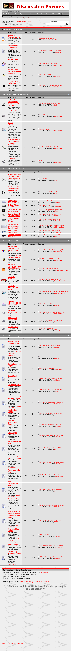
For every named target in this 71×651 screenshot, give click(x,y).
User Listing (18, 14)
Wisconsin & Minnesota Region (14, 552)
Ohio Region (12, 433)
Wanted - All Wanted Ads (12, 319)
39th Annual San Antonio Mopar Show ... (52, 389)
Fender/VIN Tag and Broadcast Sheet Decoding (13, 226)
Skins (59, 14)
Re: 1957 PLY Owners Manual (48, 268)
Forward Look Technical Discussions (14, 169)
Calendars (48, 14)
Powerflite (58, 207)
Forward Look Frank (14, 406)
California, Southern (11, 354)
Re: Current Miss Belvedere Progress (51, 147)
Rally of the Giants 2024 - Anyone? (50, 520)
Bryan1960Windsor (14, 511)
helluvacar (57, 162)
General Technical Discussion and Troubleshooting (14, 176)
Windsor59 (11, 496)
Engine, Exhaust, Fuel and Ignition (14, 215)
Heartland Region (14, 385)
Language (65, 14)
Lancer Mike (58, 65)
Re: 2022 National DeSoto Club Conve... (52, 462)
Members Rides (13, 111)
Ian (17, 525)
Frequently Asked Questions (14, 72)
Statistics (11, 14)
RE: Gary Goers (44, 129)
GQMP (57, 391)
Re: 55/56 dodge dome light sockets (50, 210)
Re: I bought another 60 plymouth (49, 345)
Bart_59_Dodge (13, 69)
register (29, 17)
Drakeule (57, 403)
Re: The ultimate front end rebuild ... (50, 230)
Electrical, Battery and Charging (14, 210)
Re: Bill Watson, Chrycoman (48, 63)
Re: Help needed (44, 357)
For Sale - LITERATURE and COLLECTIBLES (14, 266)
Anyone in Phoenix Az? (46, 368)
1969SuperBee (59, 227)
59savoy (18, 396)
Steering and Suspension (12, 231)
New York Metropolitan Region (12, 422)
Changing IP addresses (23, 21)
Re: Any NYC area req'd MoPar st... (50, 424)
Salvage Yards (13, 327)
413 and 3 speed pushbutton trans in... (51, 557)
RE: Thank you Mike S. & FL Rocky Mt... (52, 475)
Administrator (59, 40)
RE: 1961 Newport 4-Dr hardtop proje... (51, 279)
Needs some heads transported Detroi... (52, 378)
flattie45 (56, 522)
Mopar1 (56, 215)
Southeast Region (14, 499)
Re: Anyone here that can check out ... (51, 402)
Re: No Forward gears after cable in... (51, 235)
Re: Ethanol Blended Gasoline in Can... (51, 546)
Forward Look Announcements (12, 29)
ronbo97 (18, 255)
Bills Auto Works (59, 293)
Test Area (11, 158)
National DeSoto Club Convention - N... (51, 505)
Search (5, 14)
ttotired (56, 347)
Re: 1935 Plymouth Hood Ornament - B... (52, 312)
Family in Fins (13, 59)
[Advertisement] (35, 616)
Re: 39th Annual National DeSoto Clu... (51, 435)
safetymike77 (12, 564)
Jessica (56, 415)
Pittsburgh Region (14, 458)
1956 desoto (43, 178)
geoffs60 (57, 180)
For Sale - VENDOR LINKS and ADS (13, 287)
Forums (33, 14)
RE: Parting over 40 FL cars (48, 304)
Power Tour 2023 (44, 534)
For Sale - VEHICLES (11, 278)
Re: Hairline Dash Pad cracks (48, 201)
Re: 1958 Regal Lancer (46, 115)
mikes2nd (58, 202)
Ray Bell (18, 351)
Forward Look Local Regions (12, 336)
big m (17, 456)
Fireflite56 (58, 52)
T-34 (40, 582)
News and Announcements (14, 36)
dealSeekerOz (46, 573)
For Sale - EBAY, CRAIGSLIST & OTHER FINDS (14, 248)
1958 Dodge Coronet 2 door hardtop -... (51, 320)
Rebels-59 (11, 526)
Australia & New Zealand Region (13, 342)
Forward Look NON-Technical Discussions (16, 94)
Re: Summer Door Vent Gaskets (49, 219)
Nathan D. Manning (14, 513)
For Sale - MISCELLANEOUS (14, 311)
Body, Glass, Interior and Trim (14, 202)
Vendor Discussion (12, 124)
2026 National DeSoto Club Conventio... (52, 50)
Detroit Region (13, 376)
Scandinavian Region (13, 484)
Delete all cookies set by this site (12, 643)
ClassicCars (58, 322)
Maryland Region (14, 398)
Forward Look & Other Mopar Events (13, 47)
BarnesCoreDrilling (26, 582)
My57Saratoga (12, 542)
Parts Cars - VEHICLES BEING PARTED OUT (14, 303)
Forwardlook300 (59, 281)
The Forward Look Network (11, 11)
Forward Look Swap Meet (11, 241)
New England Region (12, 411)
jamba (56, 491)
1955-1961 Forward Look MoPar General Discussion (13, 102)
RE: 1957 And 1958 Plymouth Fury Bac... (52, 259)
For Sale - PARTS (14, 257)
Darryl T (56, 193)
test (40, 160)
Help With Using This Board (14, 83)
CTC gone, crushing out (46, 328)
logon (23, 17)
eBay (41, 14)
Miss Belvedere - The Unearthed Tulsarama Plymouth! (14, 142)
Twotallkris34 (59, 221)
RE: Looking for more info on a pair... (50, 413)
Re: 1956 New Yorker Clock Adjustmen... (52, 85)
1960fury (57, 330)
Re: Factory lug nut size (46, 205)
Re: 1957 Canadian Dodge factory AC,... (52, 250)
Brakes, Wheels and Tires (13, 206)
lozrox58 (57, 236)
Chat (37, 14)
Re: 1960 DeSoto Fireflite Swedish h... (51, 489)
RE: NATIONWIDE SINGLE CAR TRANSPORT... (54, 291)
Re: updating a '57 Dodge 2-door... (50, 192)
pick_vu (56, 305)
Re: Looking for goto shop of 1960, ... (51, 448)
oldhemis (57, 380)
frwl (55, 105)
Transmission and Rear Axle (14, 236)
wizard (56, 86)
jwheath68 (58, 369)
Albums (54, 14)
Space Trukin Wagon (61, 270)
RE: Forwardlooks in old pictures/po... (51, 103)
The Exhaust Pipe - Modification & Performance (14, 188)
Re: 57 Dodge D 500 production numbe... (52, 225)
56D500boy (58, 76)
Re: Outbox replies (45, 74)
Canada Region (13, 544)
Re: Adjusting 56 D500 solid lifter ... (50, 214)
